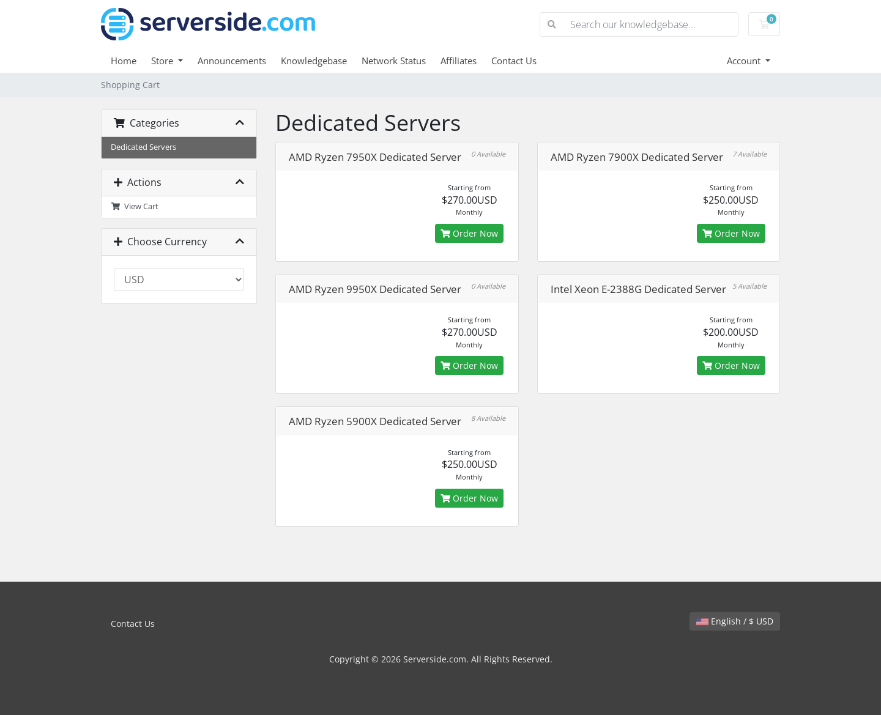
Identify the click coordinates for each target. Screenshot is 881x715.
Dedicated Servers (143, 147)
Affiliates (459, 60)
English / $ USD (734, 621)
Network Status (394, 60)
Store (163, 60)
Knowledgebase (314, 60)
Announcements (232, 60)
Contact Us (514, 60)
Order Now (469, 233)
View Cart (134, 206)
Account (745, 60)
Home (123, 60)
